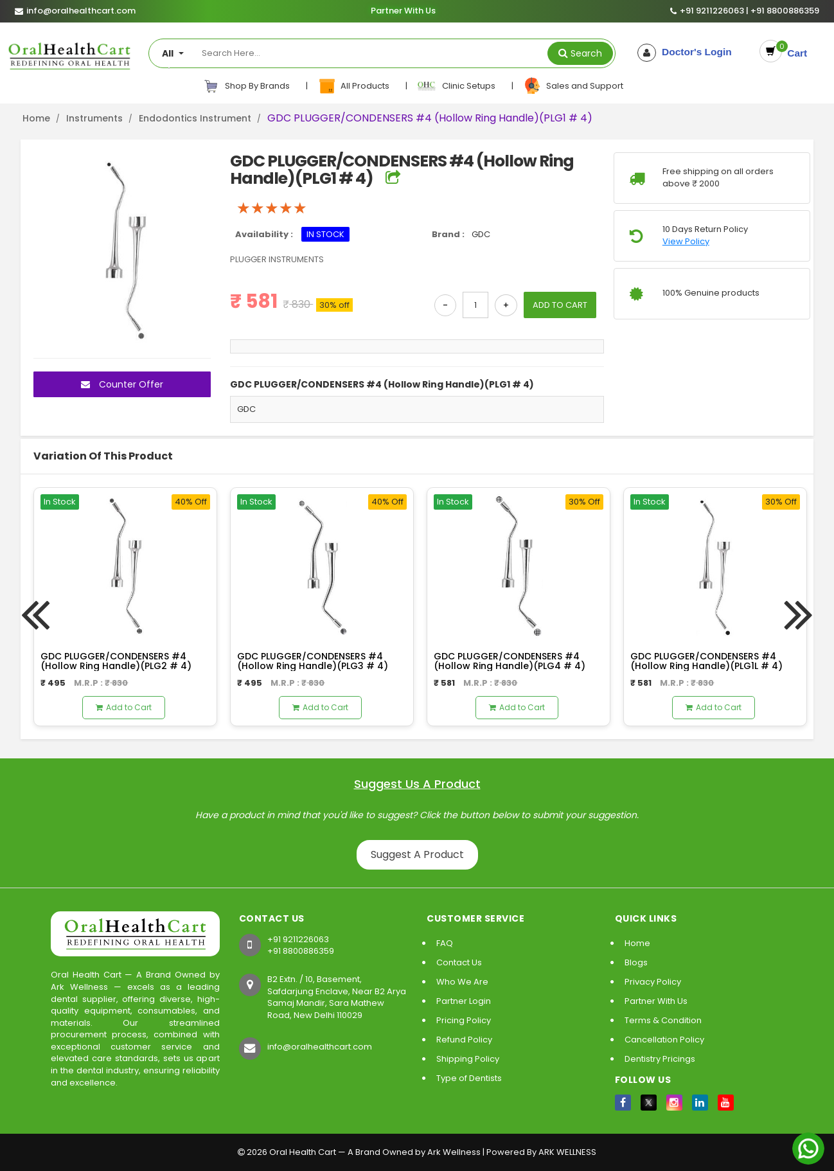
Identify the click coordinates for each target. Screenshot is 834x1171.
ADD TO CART (560, 305)
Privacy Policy (653, 982)
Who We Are (462, 982)
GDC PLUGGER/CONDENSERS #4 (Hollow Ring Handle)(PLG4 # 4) (509, 661)
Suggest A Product (417, 854)
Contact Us (459, 962)
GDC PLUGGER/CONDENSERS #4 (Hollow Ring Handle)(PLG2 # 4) (115, 661)
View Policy (685, 241)
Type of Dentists (469, 1078)
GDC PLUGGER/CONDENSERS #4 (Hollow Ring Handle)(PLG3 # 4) (312, 661)
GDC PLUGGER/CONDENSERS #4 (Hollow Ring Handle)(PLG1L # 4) (706, 661)
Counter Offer (122, 384)
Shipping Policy (467, 1059)
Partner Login (463, 1001)
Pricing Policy (463, 1020)
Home (36, 118)
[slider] (271, 208)
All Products (354, 86)
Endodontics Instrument (195, 118)
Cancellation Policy (664, 1039)
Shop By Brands (247, 86)
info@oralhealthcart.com (319, 1047)
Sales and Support (573, 86)
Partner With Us (402, 10)
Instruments (94, 118)
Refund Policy (464, 1039)
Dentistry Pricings (660, 1059)
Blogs (636, 962)
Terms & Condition (663, 1020)
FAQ (444, 943)
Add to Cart (124, 707)
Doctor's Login (687, 52)
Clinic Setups (457, 86)
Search (586, 53)
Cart (793, 52)
